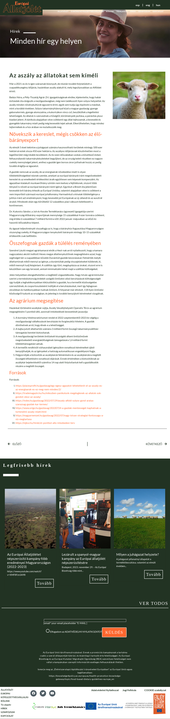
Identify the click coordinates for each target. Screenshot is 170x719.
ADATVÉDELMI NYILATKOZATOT (83, 631)
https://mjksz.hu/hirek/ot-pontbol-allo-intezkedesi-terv (45, 422)
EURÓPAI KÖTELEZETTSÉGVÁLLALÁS (87, 11)
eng (147, 5)
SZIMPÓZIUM (144, 11)
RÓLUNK (110, 11)
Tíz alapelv (122, 11)
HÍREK (133, 11)
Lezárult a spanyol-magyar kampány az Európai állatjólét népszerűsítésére (83, 558)
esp (137, 5)
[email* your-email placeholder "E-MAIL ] (65, 623)
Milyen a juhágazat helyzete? (137, 554)
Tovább (44, 583)
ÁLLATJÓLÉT (63, 11)
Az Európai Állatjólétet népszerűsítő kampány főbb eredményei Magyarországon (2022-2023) (29, 560)
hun (158, 5)
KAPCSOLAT (158, 11)
